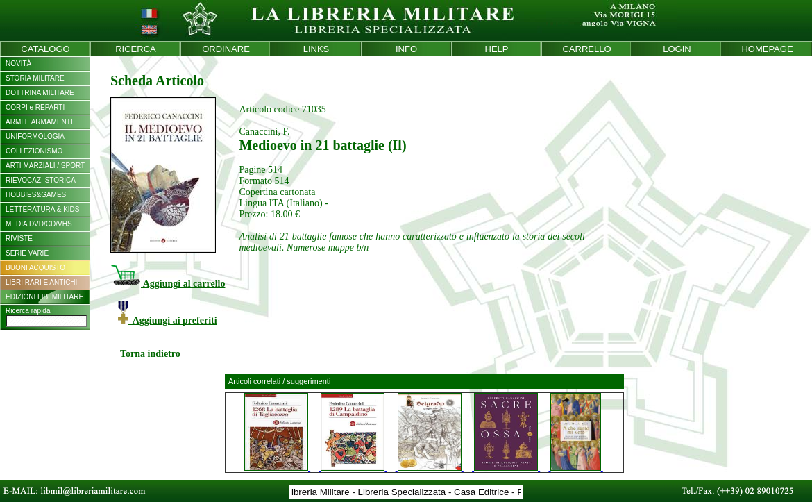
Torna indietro (150, 354)
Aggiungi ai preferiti (167, 320)
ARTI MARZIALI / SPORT (45, 165)
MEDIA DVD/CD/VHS (39, 224)
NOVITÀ (18, 63)
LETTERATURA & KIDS (43, 209)
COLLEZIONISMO (34, 151)
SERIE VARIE (27, 253)
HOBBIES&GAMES (36, 195)
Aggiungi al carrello (167, 283)
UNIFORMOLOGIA (35, 136)
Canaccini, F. (264, 131)
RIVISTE (19, 238)
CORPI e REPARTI (35, 107)
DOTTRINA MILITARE (40, 93)
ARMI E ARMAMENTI (39, 122)
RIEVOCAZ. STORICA (41, 180)
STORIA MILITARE (35, 78)
